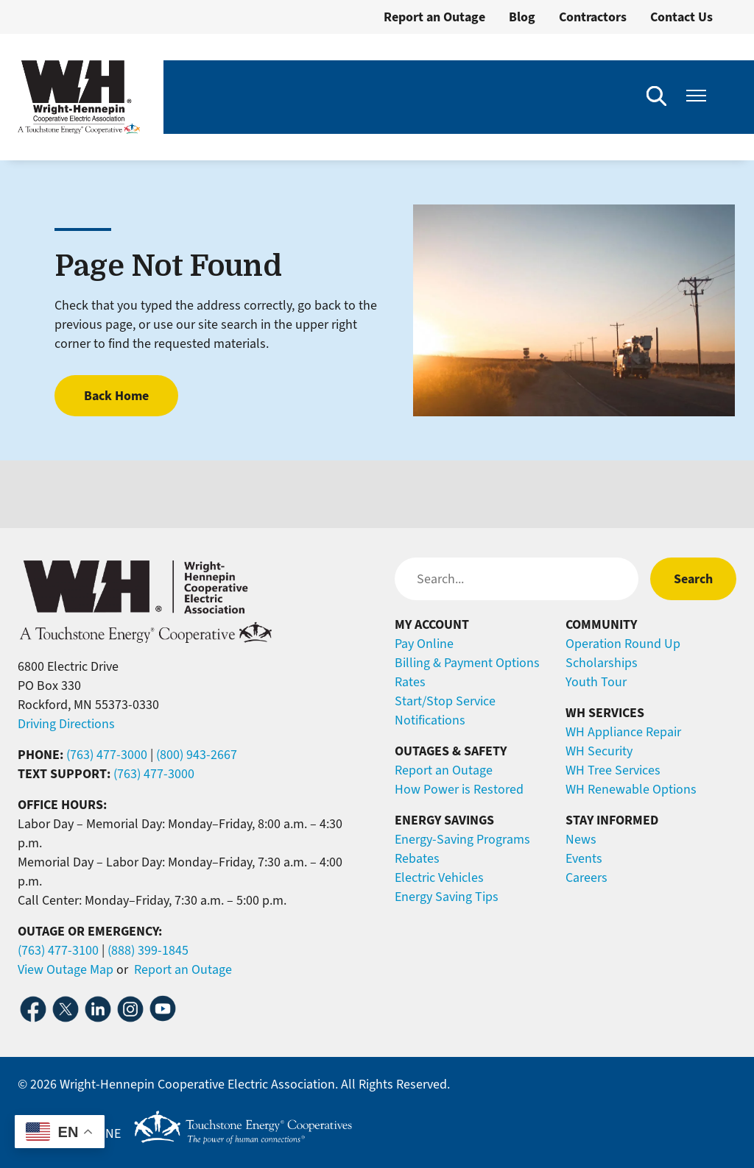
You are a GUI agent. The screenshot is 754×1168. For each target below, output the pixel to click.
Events (584, 858)
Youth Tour (596, 682)
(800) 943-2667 (196, 755)
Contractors (593, 17)
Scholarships (602, 663)
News (581, 839)
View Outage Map (65, 969)
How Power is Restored (459, 789)
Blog (522, 17)
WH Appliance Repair (623, 732)
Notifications (430, 720)
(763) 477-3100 (58, 950)
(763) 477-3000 (106, 755)
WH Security (599, 751)
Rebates (417, 858)
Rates (410, 682)
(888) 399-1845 (148, 950)
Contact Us (681, 17)
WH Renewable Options (631, 789)
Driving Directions (66, 724)
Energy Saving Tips (446, 897)
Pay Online (424, 643)
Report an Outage (434, 17)
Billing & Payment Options (467, 663)
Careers (586, 877)
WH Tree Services (613, 770)
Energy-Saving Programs (462, 839)
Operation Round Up (623, 643)
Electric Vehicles (439, 877)
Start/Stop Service (445, 701)
